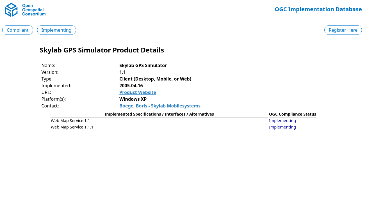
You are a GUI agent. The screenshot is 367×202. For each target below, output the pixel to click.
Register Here (343, 30)
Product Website (137, 92)
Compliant (18, 30)
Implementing (57, 30)
